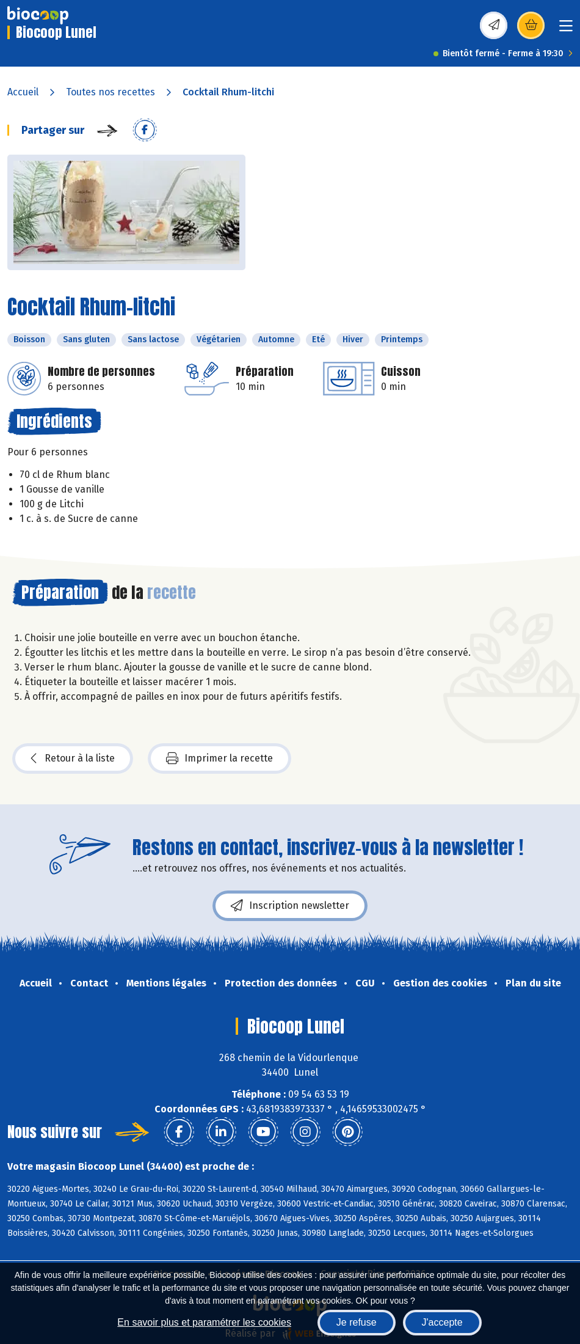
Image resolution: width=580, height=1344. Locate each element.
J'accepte (442, 1322)
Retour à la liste (73, 758)
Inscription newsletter (290, 906)
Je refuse (356, 1322)
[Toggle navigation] (566, 29)
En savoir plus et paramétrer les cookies (204, 1322)
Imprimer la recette (219, 758)
